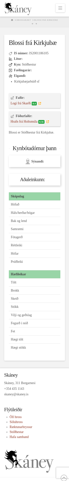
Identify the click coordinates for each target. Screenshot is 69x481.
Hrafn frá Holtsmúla (28, 122)
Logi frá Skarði (24, 103)
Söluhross (16, 422)
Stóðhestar (17, 432)
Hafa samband (19, 437)
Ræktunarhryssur (21, 427)
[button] (60, 8)
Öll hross (16, 417)
